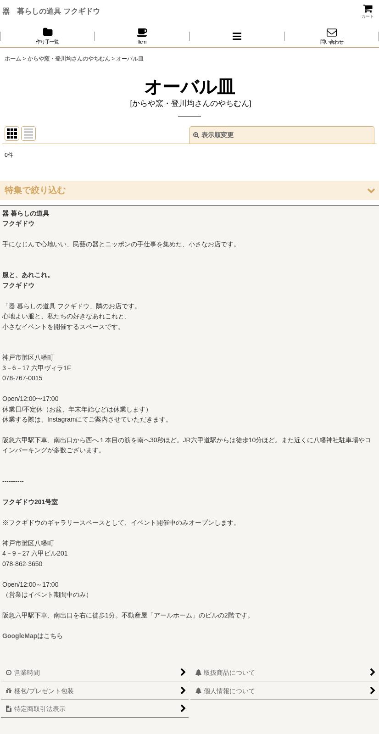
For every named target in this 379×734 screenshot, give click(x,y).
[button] (237, 36)
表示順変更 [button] (213, 135)
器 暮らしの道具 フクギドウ (51, 11)
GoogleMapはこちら (32, 635)
